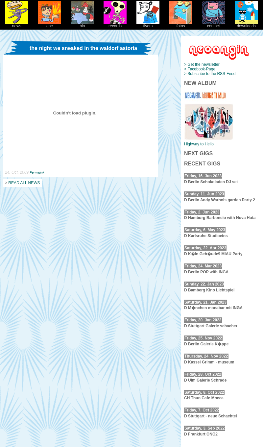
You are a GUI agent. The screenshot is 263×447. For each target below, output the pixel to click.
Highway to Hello (199, 144)
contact (213, 24)
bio (82, 24)
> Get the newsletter (202, 64)
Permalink (37, 172)
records (115, 24)
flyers (147, 24)
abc (49, 24)
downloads (246, 24)
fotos (180, 24)
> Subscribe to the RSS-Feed (209, 73)
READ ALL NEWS (24, 183)
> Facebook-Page (199, 69)
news (16, 24)
